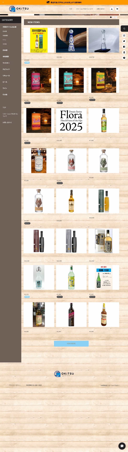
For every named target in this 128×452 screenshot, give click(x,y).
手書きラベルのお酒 (9, 79)
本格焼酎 (5, 88)
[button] (111, 69)
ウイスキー (6, 115)
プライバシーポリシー (15, 437)
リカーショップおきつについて (84, 9)
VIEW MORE (71, 396)
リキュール (6, 128)
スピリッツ (6, 121)
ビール (5, 134)
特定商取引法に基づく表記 (34, 437)
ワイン (4, 92)
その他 (4, 96)
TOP (70, 9)
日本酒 (5, 83)
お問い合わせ (100, 9)
